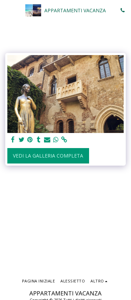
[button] (8, 10)
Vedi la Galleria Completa (48, 155)
